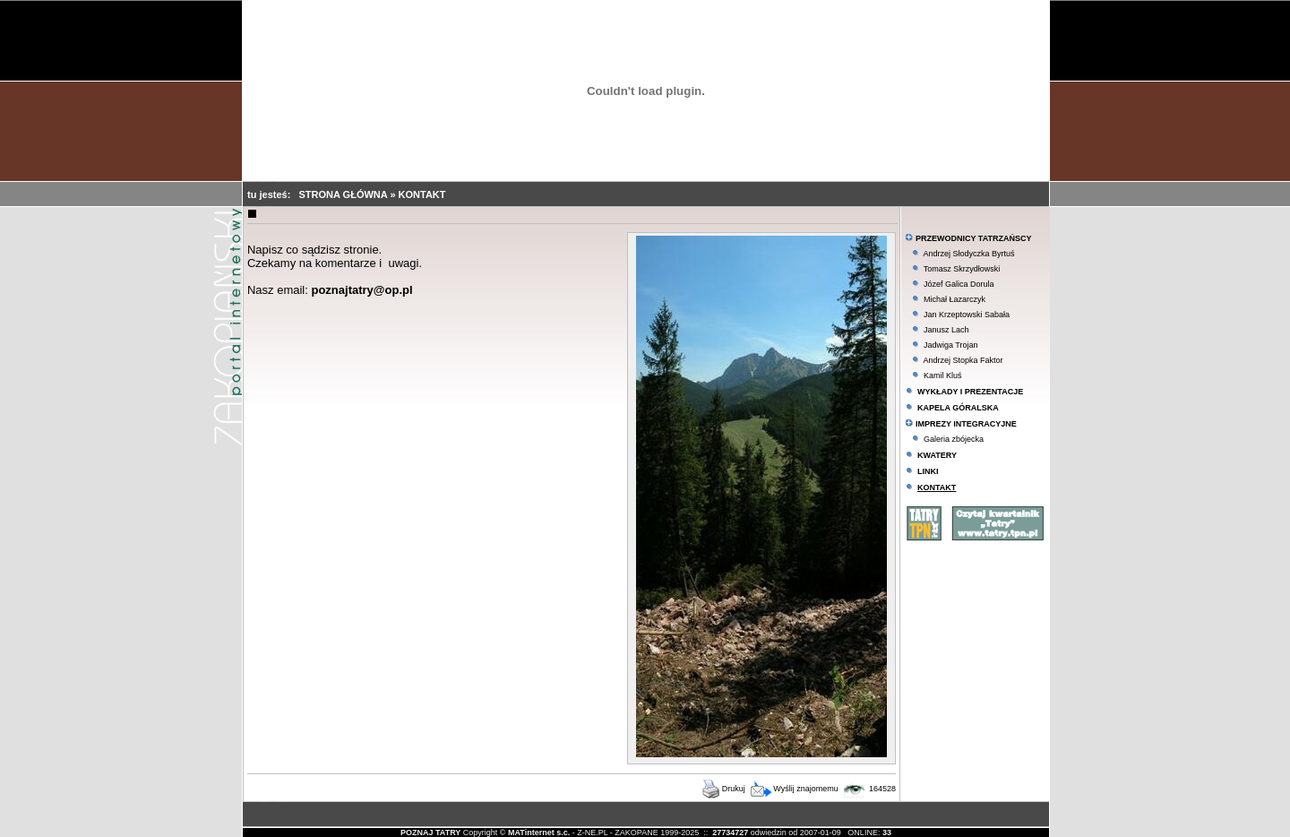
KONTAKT (422, 194)
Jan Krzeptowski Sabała (967, 314)
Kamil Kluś (943, 375)
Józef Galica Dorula (959, 284)
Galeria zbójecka (954, 439)
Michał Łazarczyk (954, 299)
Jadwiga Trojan (951, 345)
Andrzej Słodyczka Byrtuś (968, 253)
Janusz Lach (946, 329)
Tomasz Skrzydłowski (962, 268)
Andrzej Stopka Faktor (962, 360)
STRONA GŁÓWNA (345, 194)
